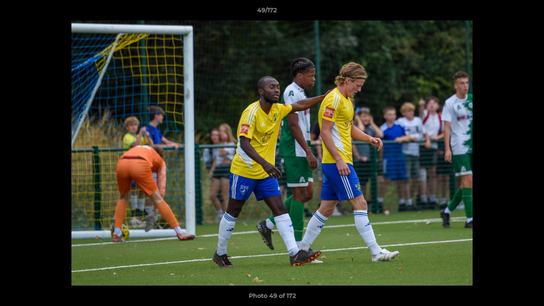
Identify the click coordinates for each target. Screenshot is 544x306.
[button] (508, 12)
